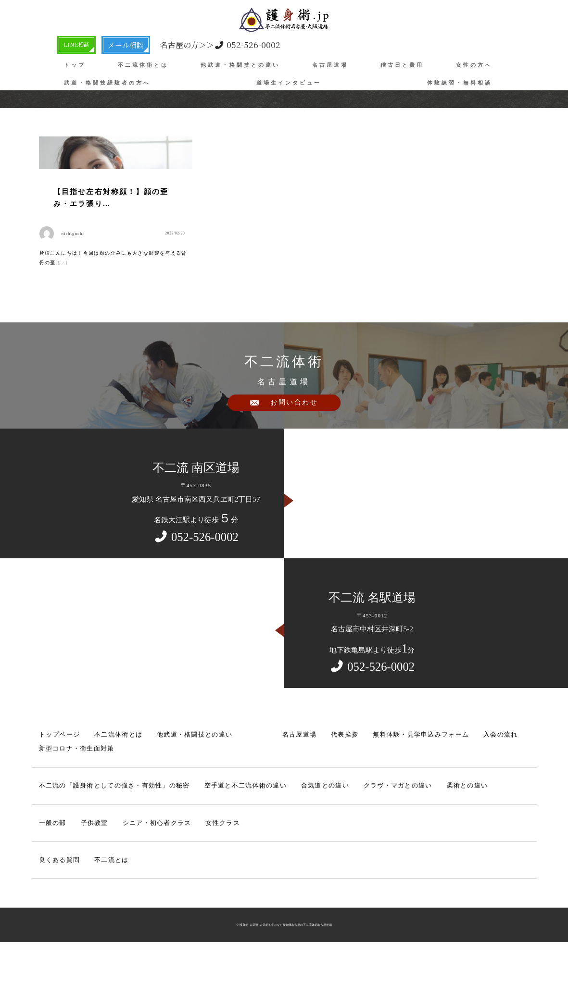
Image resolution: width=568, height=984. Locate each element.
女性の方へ (474, 65)
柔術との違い (411, 825)
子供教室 (88, 860)
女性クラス (201, 860)
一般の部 (50, 860)
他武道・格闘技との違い (240, 65)
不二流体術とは (143, 65)
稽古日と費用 (402, 65)
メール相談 (133, 44)
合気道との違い (285, 825)
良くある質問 (56, 895)
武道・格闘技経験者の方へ (107, 83)
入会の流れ (449, 777)
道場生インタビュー (288, 83)
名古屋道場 (330, 65)
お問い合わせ (294, 452)
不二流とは (102, 895)
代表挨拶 (312, 777)
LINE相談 (80, 44)
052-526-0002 (227, 44)
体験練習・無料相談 (459, 83)
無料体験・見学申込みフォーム (379, 777)
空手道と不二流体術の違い (216, 825)
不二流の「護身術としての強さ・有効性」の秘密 (103, 825)
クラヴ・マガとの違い (350, 825)
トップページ (56, 777)
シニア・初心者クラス (143, 860)
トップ (75, 65)
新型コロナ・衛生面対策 (71, 790)
